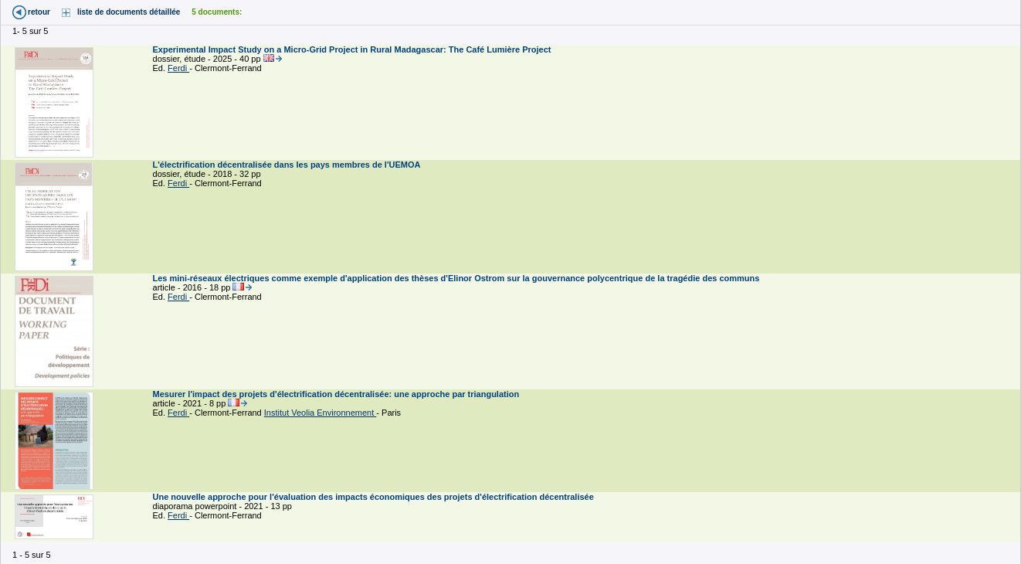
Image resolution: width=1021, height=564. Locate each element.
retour (39, 12)
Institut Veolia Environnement (320, 412)
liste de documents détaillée (128, 12)
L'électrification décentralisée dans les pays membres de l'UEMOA (288, 164)
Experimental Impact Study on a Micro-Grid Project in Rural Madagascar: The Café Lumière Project (353, 49)
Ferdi (178, 68)
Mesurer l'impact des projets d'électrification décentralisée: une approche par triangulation (337, 394)
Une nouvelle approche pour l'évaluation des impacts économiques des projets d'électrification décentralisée (374, 496)
